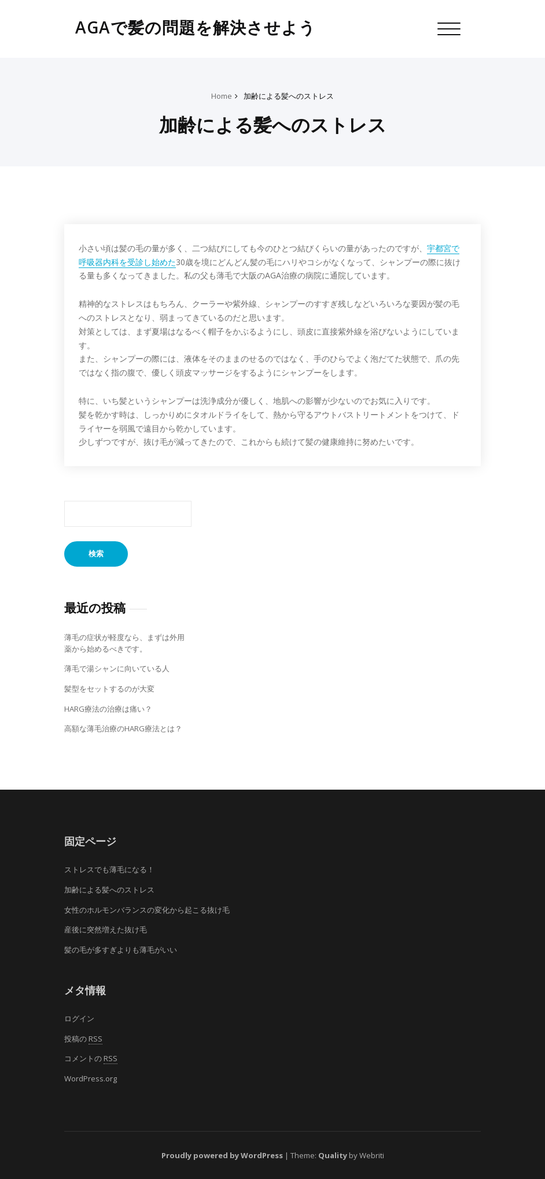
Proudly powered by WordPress (222, 1155)
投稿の (83, 1038)
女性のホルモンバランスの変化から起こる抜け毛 (147, 910)
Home (221, 96)
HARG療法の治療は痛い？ (108, 709)
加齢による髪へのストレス (289, 96)
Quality (332, 1155)
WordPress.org (90, 1078)
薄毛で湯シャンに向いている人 (117, 668)
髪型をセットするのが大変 (109, 688)
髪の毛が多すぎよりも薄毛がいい (120, 949)
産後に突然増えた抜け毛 (105, 929)
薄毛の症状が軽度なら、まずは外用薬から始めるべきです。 (124, 643)
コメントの (90, 1058)
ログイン (79, 1018)
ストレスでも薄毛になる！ (109, 869)
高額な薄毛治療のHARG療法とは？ (123, 728)
